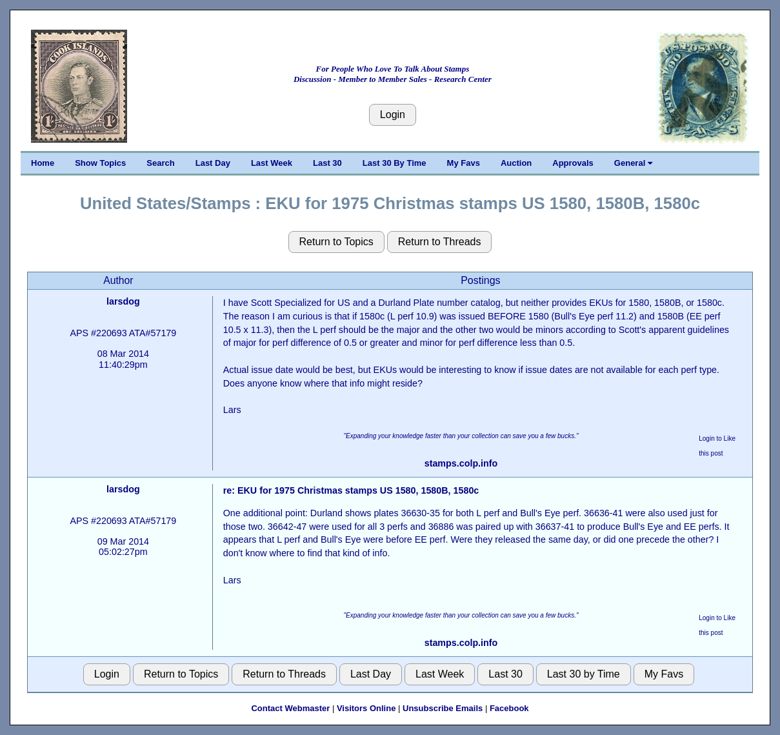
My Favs (463, 163)
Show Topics (100, 163)
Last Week (271, 163)
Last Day (212, 163)
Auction (516, 163)
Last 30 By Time (394, 163)
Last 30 (327, 163)
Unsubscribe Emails (443, 708)
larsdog (123, 301)
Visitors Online (366, 708)
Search (160, 163)
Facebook (509, 708)
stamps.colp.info (461, 463)
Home (42, 163)
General (633, 163)
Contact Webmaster (290, 708)
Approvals (573, 163)
